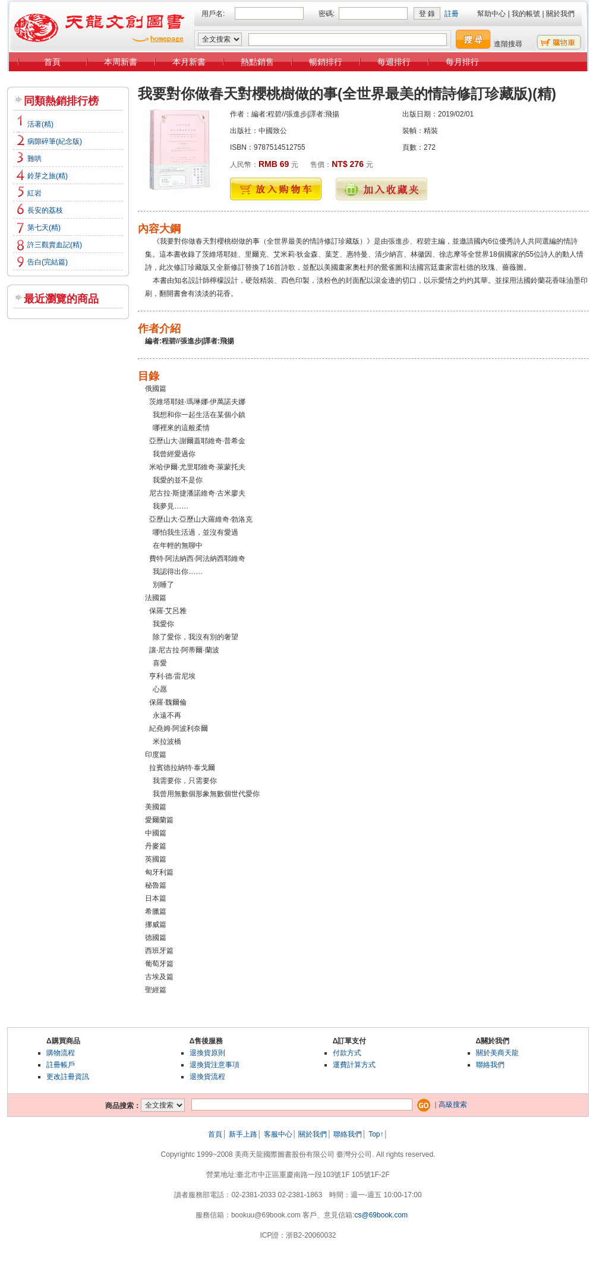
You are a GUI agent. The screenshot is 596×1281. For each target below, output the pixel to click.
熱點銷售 (257, 62)
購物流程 (60, 1053)
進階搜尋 (508, 44)
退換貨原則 (207, 1053)
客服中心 (278, 1134)
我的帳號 (526, 14)
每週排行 (394, 62)
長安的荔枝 (45, 210)
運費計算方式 (354, 1065)
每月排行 (462, 62)
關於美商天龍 (497, 1053)
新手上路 (243, 1134)
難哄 (34, 158)
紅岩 (34, 193)
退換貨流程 (207, 1076)
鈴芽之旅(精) (47, 176)
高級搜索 (453, 1104)
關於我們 (560, 14)
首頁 (52, 62)
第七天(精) (44, 227)
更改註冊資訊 (67, 1076)
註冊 (451, 14)
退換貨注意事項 (214, 1065)
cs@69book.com (381, 1215)
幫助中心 (491, 14)
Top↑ (375, 1134)
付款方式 (347, 1053)
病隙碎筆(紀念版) (54, 141)
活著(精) (40, 124)
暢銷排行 (325, 62)
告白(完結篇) (47, 262)
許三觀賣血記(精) (54, 245)
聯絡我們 (490, 1065)
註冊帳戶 (60, 1065)
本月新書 (189, 62)
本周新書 (120, 62)
